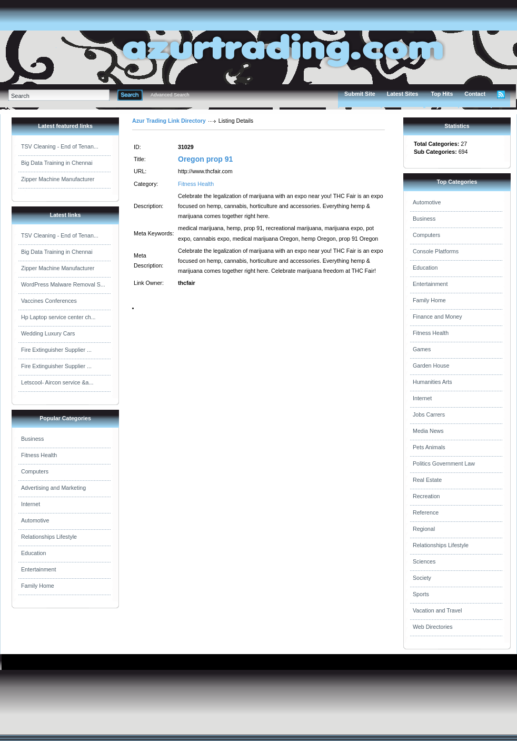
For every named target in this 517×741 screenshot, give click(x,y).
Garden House (431, 365)
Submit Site (359, 94)
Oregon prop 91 (205, 159)
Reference (426, 512)
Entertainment (38, 569)
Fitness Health (39, 455)
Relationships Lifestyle (49, 536)
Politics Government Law (444, 463)
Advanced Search (170, 94)
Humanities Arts (432, 382)
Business (32, 439)
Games (422, 349)
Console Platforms (436, 251)
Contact (474, 94)
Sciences (424, 561)
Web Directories (433, 627)
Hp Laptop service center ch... (58, 317)
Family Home (37, 585)
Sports (421, 594)
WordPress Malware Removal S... (63, 284)
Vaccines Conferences (49, 301)
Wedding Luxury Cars (48, 333)
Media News (428, 431)
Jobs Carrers (429, 414)
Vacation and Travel (437, 610)
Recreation (426, 496)
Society (422, 578)
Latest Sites (403, 94)
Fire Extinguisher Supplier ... (56, 350)
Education (33, 553)
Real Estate (427, 480)
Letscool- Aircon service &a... (57, 382)
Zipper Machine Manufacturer (57, 179)
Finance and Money (437, 316)
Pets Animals (429, 447)
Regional (424, 529)
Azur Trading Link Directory (169, 120)
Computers (34, 471)
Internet (30, 504)
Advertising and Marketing (53, 488)
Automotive (35, 520)
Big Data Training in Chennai (57, 163)
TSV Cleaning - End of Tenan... (59, 146)
